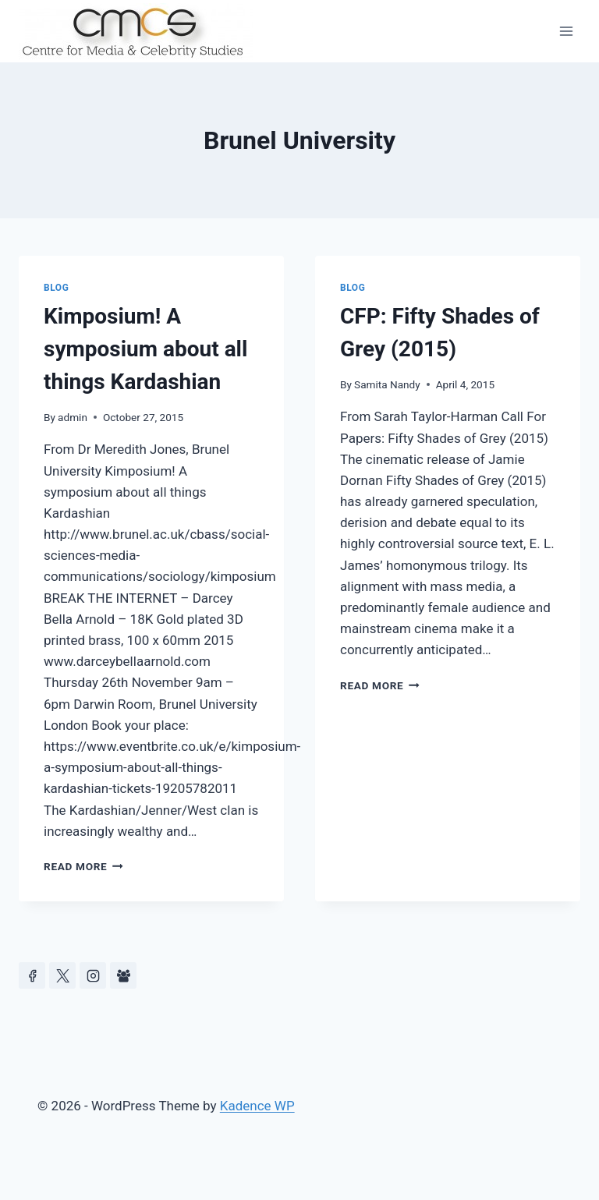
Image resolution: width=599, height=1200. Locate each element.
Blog (56, 287)
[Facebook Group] (123, 975)
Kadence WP (257, 1105)
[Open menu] (565, 31)
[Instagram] (93, 975)
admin (72, 417)
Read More (83, 866)
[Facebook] (32, 975)
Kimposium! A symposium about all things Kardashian (145, 349)
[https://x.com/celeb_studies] (62, 975)
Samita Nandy (387, 384)
